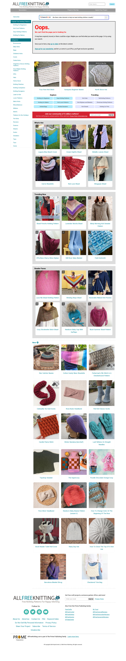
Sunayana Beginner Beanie (74, 90)
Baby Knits (16, 47)
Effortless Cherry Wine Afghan (47, 258)
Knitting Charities (18, 84)
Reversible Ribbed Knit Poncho (100, 298)
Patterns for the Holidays (21, 115)
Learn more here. (73, 636)
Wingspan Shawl (100, 184)
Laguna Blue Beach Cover (47, 152)
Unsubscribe (35, 630)
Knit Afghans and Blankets (84, 102)
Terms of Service (49, 626)
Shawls (15, 129)
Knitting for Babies (19, 35)
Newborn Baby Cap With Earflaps (74, 331)
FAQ (43, 619)
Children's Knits (18, 53)
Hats (14, 77)
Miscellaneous (17, 105)
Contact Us (35, 619)
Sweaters (16, 136)
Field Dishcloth (100, 258)
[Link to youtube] (45, 612)
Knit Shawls (85, 106)
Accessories (17, 43)
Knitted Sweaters (63, 106)
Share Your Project (23, 626)
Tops (14, 139)
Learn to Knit (17, 94)
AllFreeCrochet (69, 612)
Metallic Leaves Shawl (100, 152)
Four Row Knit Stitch (46, 90)
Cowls (15, 57)
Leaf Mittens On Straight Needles (102, 443)
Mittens (15, 108)
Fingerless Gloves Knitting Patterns (21, 64)
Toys (14, 142)
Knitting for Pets (104, 106)
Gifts (14, 74)
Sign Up (111, 115)
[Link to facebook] (26, 612)
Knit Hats (85, 98)
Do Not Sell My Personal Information (29, 623)
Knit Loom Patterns (63, 102)
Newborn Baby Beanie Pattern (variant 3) (74, 512)
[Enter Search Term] (97, 4)
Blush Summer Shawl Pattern (100, 330)
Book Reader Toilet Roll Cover (46, 547)
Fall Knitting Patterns (104, 98)
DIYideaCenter (69, 619)
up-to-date (54, 44)
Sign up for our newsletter (44, 49)
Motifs (15, 112)
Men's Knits (16, 101)
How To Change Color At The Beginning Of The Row (101, 512)
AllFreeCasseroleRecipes (101, 617)
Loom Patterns (17, 98)
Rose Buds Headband (74, 409)
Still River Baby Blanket (74, 258)
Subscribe (16, 17)
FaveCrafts (68, 609)
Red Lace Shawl (74, 184)
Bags (14, 50)
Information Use (82, 116)
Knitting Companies (19, 88)
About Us (16, 619)
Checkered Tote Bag (94, 582)
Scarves (15, 125)
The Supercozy (73, 478)
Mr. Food (95, 609)
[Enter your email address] (76, 599)
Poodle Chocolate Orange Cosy (101, 478)
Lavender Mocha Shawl (73, 224)
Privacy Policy (74, 116)
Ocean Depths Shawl (73, 152)
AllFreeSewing (69, 617)
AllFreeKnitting (69, 614)
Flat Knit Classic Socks (101, 409)
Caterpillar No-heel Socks (46, 409)
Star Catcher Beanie (46, 373)
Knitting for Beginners (20, 25)
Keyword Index (53, 619)
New (35, 343)
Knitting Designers (19, 91)
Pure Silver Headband (46, 511)
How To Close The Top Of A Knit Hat (102, 548)
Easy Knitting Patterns (20, 32)
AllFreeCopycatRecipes (100, 612)
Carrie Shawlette (48, 184)
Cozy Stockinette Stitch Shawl (47, 330)
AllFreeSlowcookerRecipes (101, 614)
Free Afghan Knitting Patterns (19, 69)
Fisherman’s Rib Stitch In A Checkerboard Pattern (101, 374)
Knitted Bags (43, 106)
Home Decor (17, 81)
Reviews (16, 122)
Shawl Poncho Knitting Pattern (48, 224)
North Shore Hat (101, 90)
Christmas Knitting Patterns (104, 102)
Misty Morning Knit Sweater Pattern (100, 225)
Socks (15, 132)
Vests (15, 146)
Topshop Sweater (46, 478)
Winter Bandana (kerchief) (73, 442)
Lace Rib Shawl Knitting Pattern (47, 298)
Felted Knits (17, 60)
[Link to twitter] (32, 612)
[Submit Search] (112, 4)
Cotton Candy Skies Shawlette (74, 373)
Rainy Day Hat (74, 547)
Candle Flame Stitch (46, 442)
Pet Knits (16, 118)
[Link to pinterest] (39, 612)
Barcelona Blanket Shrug (53, 582)
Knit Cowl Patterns (19, 28)
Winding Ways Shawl (73, 298)
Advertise (25, 619)
